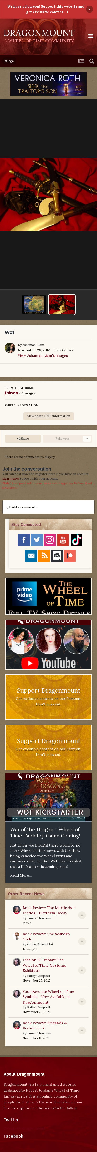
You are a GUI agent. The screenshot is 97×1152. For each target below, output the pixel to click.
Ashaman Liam (33, 345)
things (11, 392)
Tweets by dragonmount (25, 1128)
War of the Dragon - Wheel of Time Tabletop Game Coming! (45, 832)
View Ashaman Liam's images (43, 355)
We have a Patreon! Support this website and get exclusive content (45, 9)
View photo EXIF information (48, 416)
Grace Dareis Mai (40, 944)
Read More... (21, 875)
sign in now (10, 479)
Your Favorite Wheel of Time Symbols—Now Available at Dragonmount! (48, 996)
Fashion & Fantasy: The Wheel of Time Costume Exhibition (44, 965)
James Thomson (39, 918)
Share (23, 438)
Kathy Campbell (38, 976)
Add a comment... (22, 507)
